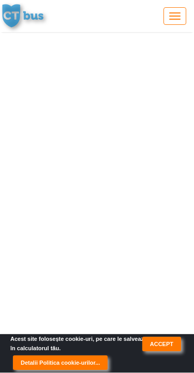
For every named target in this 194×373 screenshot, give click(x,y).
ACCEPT (161, 344)
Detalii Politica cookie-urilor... (60, 363)
